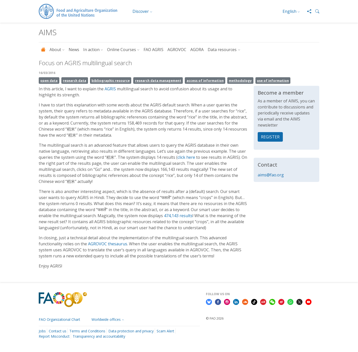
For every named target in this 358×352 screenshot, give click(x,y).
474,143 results (178, 215)
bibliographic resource (111, 80)
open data (49, 80)
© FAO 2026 (214, 318)
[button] (315, 11)
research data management (158, 80)
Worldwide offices (106, 319)
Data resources (222, 49)
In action (91, 49)
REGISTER (270, 137)
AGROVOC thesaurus (107, 244)
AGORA (197, 49)
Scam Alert (165, 331)
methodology (240, 80)
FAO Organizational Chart (59, 319)
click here (186, 157)
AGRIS (111, 89)
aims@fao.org (271, 175)
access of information (205, 80)
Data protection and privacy (131, 331)
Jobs (42, 331)
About (55, 49)
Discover (140, 11)
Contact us (57, 331)
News (74, 49)
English (289, 11)
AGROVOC (176, 49)
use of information (273, 80)
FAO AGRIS (153, 49)
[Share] (307, 11)
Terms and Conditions (87, 331)
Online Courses (121, 49)
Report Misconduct (54, 336)
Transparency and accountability (99, 336)
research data (74, 80)
